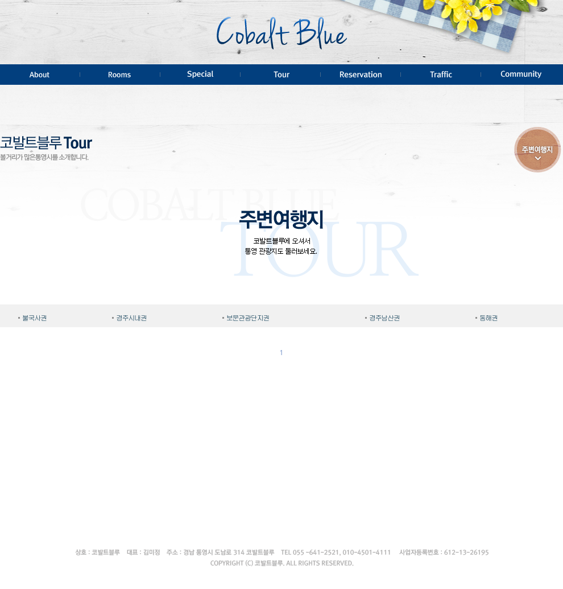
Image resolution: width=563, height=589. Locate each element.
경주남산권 (384, 318)
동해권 (488, 318)
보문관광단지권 (248, 318)
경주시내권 (131, 318)
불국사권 (34, 318)
